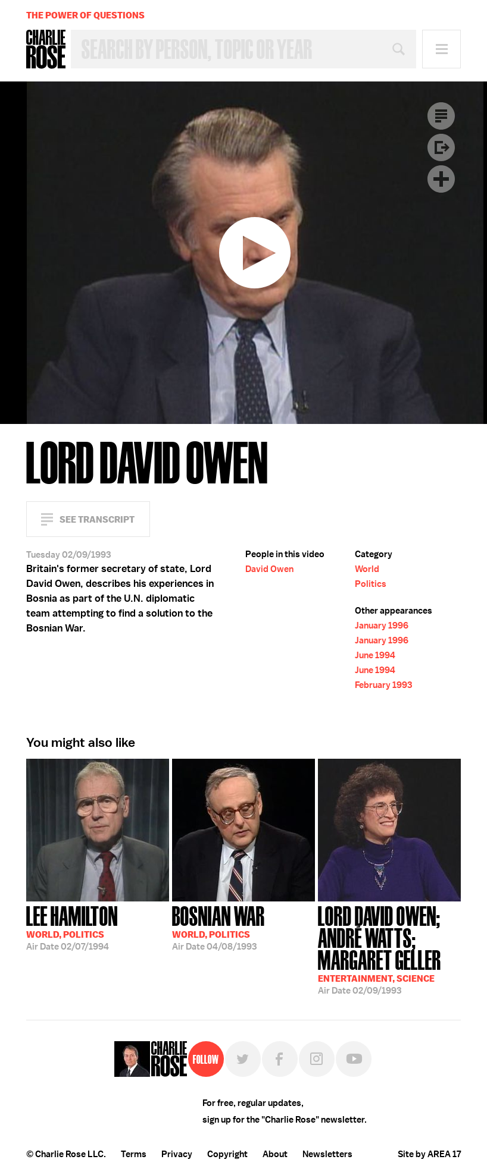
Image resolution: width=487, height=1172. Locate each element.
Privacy (176, 1154)
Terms (133, 1154)
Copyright (227, 1154)
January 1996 (381, 625)
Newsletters (327, 1154)
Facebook (280, 1059)
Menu (441, 49)
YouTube (354, 1059)
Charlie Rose (45, 49)
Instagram (317, 1059)
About (275, 1154)
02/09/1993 (389, 949)
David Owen (269, 569)
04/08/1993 (218, 927)
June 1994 (375, 655)
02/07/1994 (72, 927)
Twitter (243, 1059)
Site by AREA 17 (429, 1154)
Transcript (441, 116)
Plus (441, 179)
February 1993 (383, 685)
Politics (370, 584)
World (367, 569)
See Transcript (97, 519)
